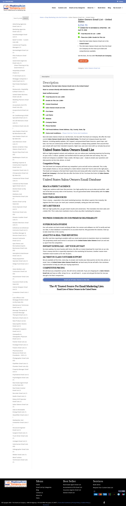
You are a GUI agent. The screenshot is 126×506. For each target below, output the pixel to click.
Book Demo (101, 8)
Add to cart (83, 61)
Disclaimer (46, 505)
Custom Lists (62, 8)
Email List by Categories (77, 8)
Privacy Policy (76, 502)
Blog (109, 8)
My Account (117, 8)
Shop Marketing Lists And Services (56, 17)
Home (54, 8)
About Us (90, 8)
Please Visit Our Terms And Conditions (75, 133)
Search (25, 18)
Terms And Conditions (64, 502)
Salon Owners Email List (92, 68)
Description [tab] (45, 76)
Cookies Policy (85, 502)
